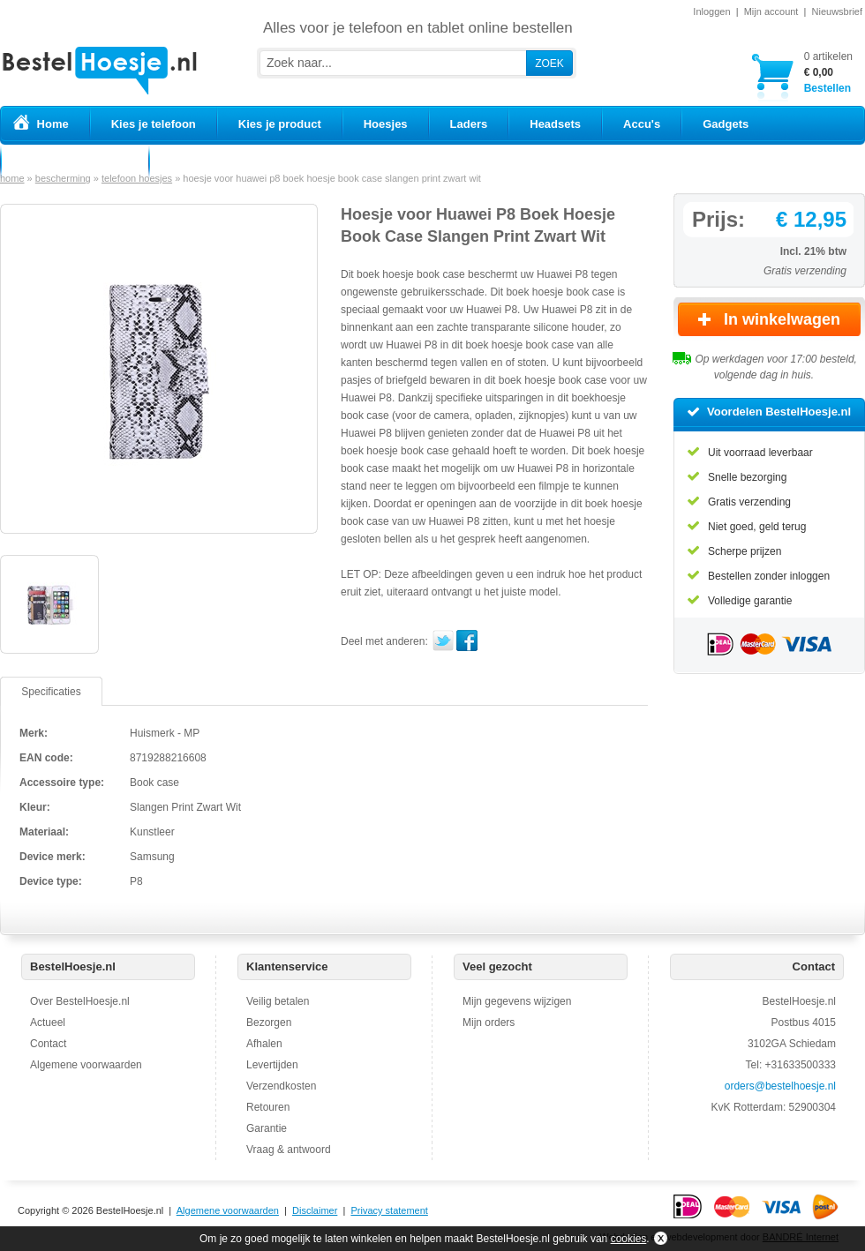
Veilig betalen (277, 1001)
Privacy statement (388, 1210)
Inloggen (711, 11)
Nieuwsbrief (837, 11)
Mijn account (771, 11)
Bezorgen (268, 1022)
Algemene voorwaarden (86, 1065)
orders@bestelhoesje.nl (780, 1086)
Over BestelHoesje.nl (80, 1001)
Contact (48, 1044)
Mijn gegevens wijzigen (517, 1001)
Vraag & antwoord (288, 1149)
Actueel (47, 1022)
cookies (629, 1238)
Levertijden (272, 1065)
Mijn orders (489, 1022)
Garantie (266, 1128)
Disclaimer (314, 1210)
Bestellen (828, 71)
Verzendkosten (281, 1086)
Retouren (268, 1107)
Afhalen (264, 1044)
